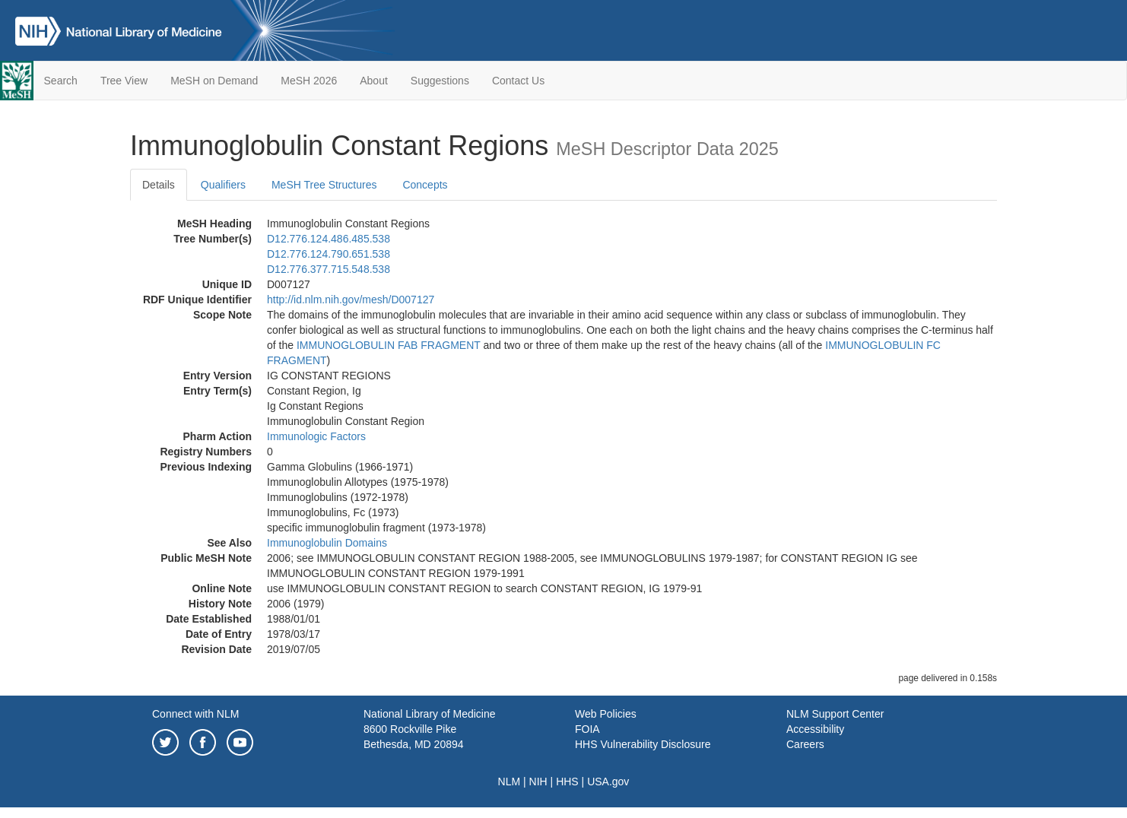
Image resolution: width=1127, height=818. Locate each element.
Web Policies (606, 714)
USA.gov (608, 781)
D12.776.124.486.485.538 (328, 239)
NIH (538, 781)
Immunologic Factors (316, 436)
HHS (567, 781)
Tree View (124, 81)
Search (61, 81)
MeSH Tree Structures (324, 185)
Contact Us (518, 81)
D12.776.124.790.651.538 (328, 254)
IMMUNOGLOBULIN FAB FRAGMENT (389, 345)
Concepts (424, 185)
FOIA (587, 729)
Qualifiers (223, 185)
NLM (509, 781)
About (374, 81)
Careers (805, 744)
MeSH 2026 (309, 81)
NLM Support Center (835, 714)
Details (158, 185)
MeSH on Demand (214, 81)
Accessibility (815, 729)
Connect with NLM (195, 714)
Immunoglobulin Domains (327, 543)
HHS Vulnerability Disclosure (642, 744)
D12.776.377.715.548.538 (328, 269)
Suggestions (440, 81)
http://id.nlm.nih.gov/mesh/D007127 (350, 299)
